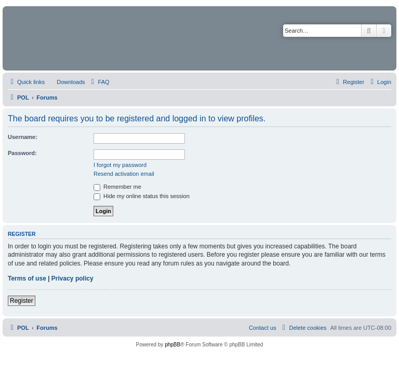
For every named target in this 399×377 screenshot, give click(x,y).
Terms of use (27, 278)
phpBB (172, 344)
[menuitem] (66, 82)
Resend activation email (124, 174)
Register (21, 300)
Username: (22, 137)
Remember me (117, 187)
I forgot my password (120, 165)
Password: (22, 153)
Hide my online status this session (142, 196)
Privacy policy (72, 278)
